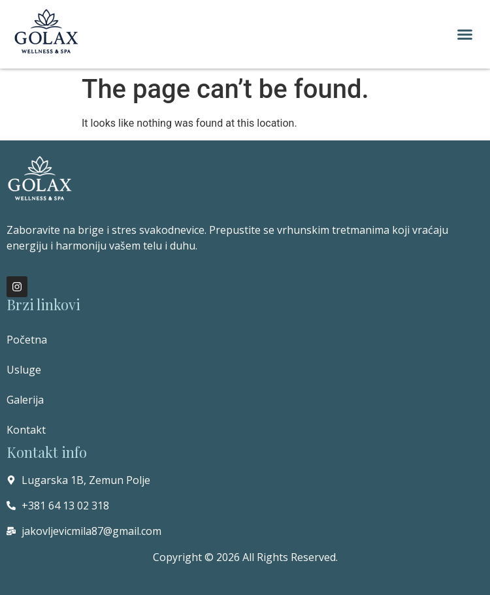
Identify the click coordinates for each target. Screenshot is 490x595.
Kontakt (26, 430)
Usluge (24, 369)
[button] (465, 34)
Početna (27, 339)
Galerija (25, 400)
